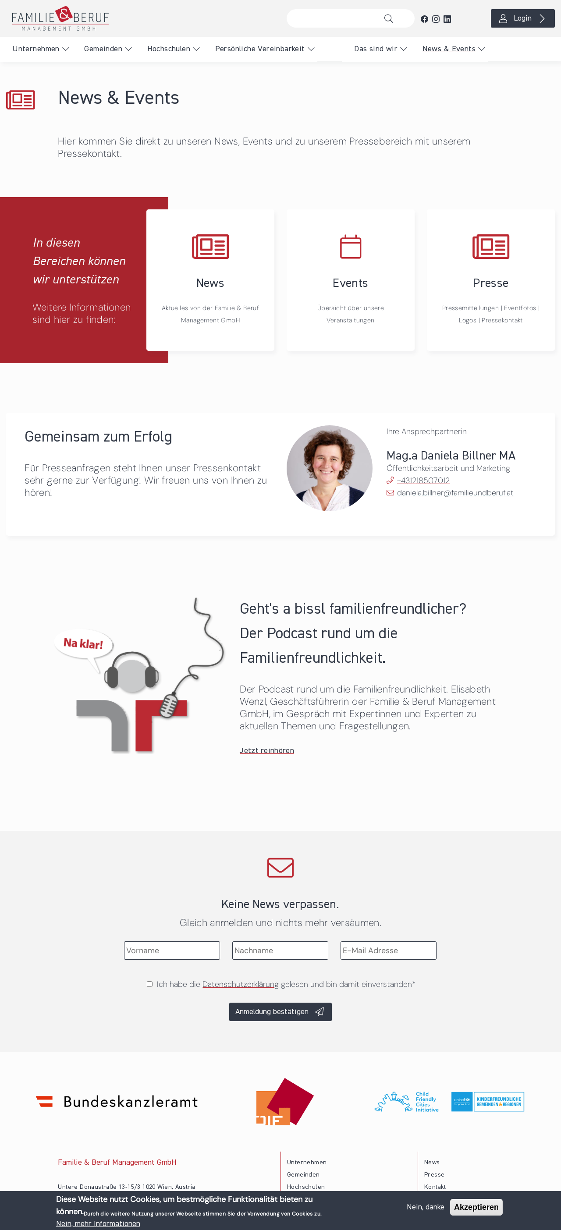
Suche (391, 18)
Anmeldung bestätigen (272, 1012)
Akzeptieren (476, 1207)
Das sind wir (376, 49)
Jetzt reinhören (267, 751)
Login (523, 18)
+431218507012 (423, 480)
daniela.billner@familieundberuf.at (455, 493)
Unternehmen (35, 49)
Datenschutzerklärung (240, 984)
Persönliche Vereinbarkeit (260, 49)
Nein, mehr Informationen (98, 1224)
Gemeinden (103, 49)
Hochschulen (168, 49)
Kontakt (435, 1187)
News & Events (449, 49)
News (432, 1162)
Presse (434, 1175)
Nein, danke (425, 1207)
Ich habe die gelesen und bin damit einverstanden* (286, 984)
